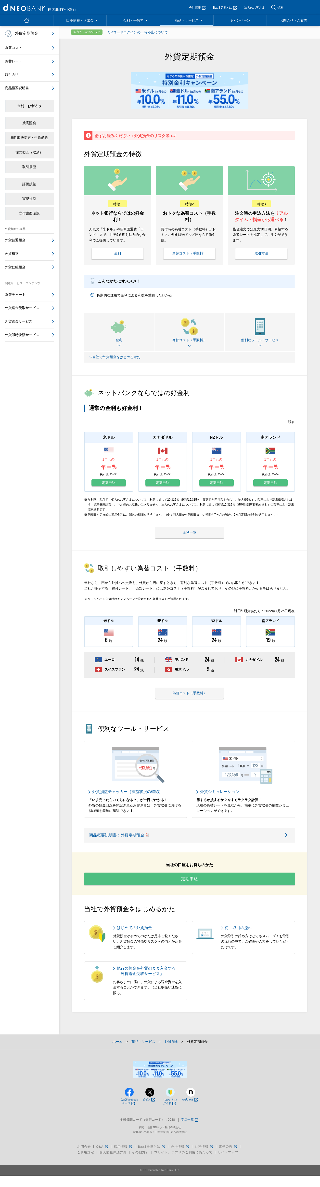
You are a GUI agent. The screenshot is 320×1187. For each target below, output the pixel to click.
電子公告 (228, 1157)
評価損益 (29, 184)
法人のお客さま (254, 7)
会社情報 (197, 7)
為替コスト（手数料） (189, 252)
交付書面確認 (29, 213)
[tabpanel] (189, 90)
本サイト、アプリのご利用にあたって (183, 1163)
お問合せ (84, 1157)
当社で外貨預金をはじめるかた (115, 357)
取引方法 (261, 252)
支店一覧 (189, 1131)
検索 (280, 7)
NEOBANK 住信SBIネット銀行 (39, 7)
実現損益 (29, 198)
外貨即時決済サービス (22, 335)
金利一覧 (189, 531)
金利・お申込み (29, 106)
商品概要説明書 (17, 88)
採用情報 (123, 1157)
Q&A (102, 1157)
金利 (117, 252)
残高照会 (29, 123)
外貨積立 (12, 253)
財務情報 (204, 1157)
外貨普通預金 (15, 240)
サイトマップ (228, 1163)
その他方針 (140, 1163)
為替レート (13, 61)
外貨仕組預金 (15, 267)
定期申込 (108, 482)
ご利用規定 (85, 1163)
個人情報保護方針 (113, 1163)
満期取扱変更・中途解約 (29, 138)
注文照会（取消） (29, 152)
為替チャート (15, 295)
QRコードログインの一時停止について (138, 32)
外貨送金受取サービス (22, 308)
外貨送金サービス (18, 321)
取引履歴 (29, 167)
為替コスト (13, 48)
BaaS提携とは (225, 7)
